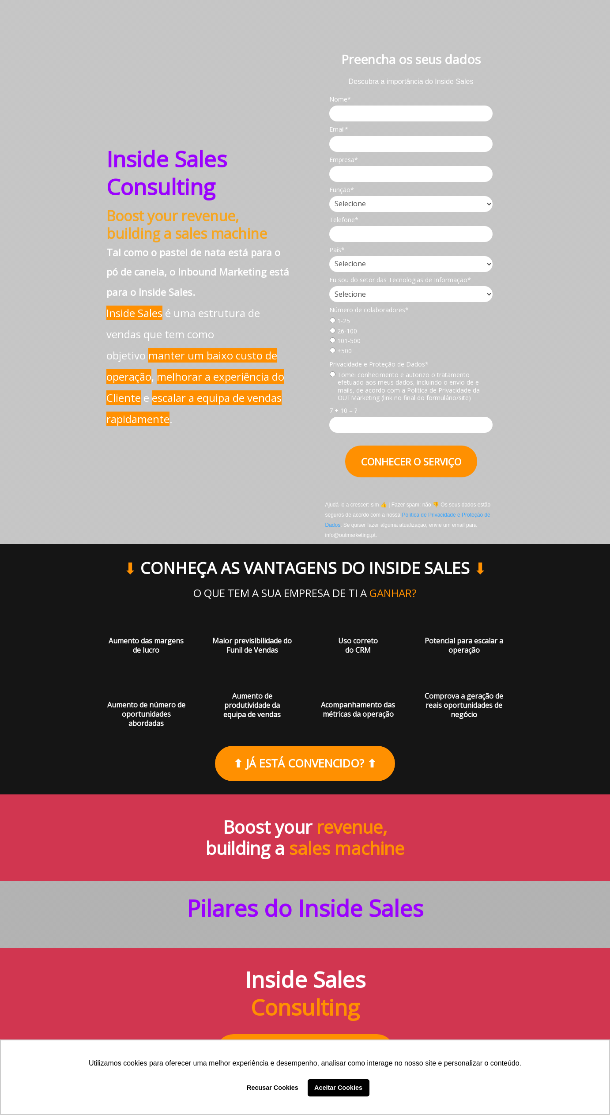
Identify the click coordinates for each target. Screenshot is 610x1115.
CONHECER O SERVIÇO (411, 461)
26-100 (343, 331)
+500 (341, 351)
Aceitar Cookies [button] (338, 1087)
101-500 (345, 341)
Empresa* (343, 160)
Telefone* (343, 220)
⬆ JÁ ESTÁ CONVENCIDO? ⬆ (305, 763)
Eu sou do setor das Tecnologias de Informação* (400, 280)
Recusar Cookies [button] (272, 1087)
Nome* (340, 99)
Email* (338, 129)
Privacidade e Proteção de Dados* (379, 364)
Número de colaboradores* (369, 310)
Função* (341, 190)
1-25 (340, 321)
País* (337, 250)
